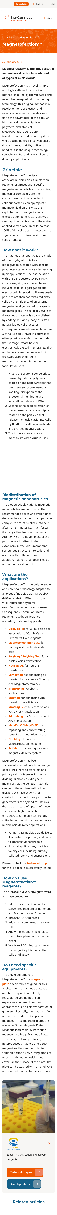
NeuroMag (15, 665)
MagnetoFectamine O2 (24, 642)
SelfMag (13, 748)
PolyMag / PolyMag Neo (24, 656)
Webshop (21, 3)
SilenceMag (16, 688)
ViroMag (14, 697)
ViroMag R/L (16, 707)
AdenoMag (15, 716)
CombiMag (15, 675)
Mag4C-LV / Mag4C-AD (23, 725)
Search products (20, 1184)
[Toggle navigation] (47, 18)
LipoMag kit (16, 629)
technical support (39, 863)
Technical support (21, 1172)
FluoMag (14, 739)
